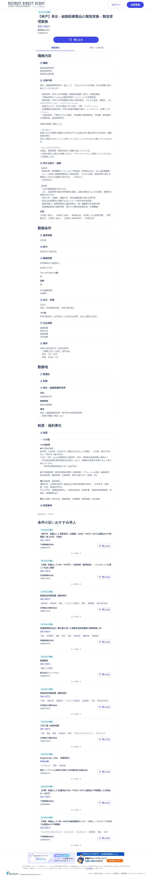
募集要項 (55, 48)
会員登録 (135, 5)
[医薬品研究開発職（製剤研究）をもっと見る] (76, 616)
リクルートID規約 (112, 873)
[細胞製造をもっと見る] (76, 681)
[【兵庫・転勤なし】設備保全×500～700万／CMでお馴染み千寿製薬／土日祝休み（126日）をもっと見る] (76, 810)
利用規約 (124, 873)
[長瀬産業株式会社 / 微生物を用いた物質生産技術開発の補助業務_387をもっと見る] (76, 649)
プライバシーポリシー (137, 873)
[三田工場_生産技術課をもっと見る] (76, 746)
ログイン (116, 5)
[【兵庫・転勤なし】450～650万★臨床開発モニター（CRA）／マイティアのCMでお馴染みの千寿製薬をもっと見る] (76, 845)
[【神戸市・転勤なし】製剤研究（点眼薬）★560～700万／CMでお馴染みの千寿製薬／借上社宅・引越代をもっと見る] (76, 553)
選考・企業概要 (97, 48)
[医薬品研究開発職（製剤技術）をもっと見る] (76, 714)
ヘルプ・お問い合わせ (95, 873)
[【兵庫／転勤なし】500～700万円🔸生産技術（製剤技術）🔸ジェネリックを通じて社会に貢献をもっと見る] (76, 584)
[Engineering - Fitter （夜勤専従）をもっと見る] (76, 779)
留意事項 (90, 868)
